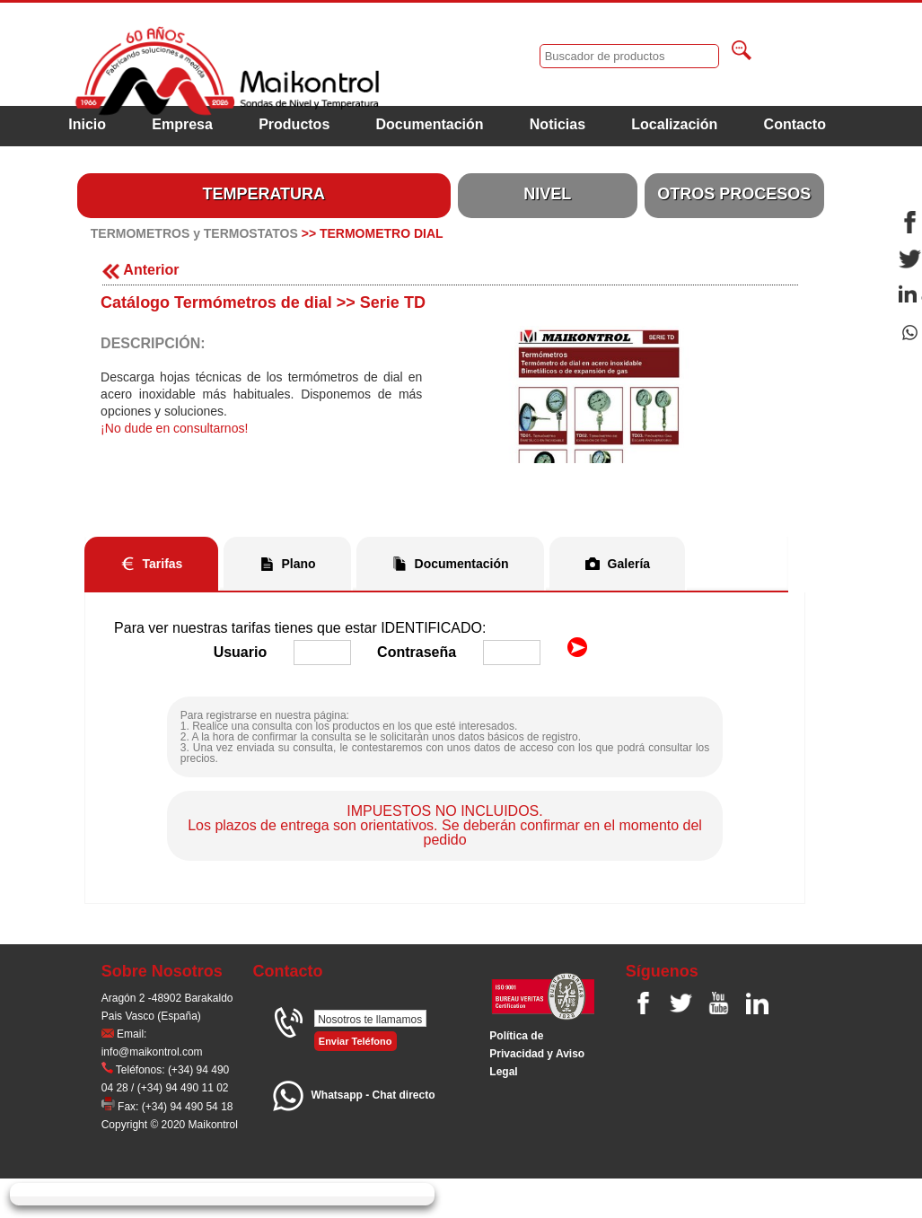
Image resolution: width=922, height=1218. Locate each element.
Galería (629, 563)
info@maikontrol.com (152, 1052)
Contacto (795, 124)
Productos (294, 124)
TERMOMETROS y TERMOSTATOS (194, 233)
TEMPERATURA (263, 194)
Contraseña (416, 652)
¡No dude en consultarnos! (174, 428)
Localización (674, 124)
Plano (298, 563)
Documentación (430, 124)
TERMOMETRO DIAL (381, 233)
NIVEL (547, 194)
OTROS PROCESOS (734, 194)
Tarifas (163, 563)
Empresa (182, 124)
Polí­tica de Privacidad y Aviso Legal (536, 1054)
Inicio (87, 124)
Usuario (241, 652)
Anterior (140, 269)
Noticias (557, 124)
